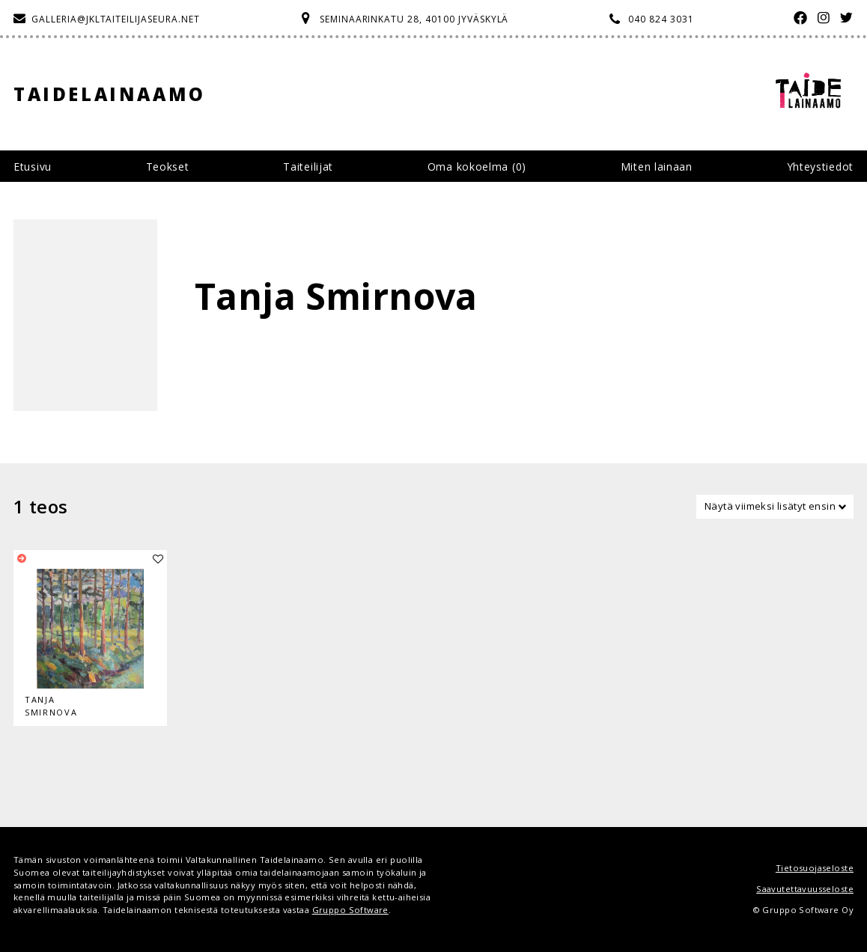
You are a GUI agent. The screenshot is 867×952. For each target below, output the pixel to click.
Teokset (167, 166)
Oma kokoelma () (477, 166)
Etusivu (32, 166)
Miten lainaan (657, 166)
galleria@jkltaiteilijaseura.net (115, 19)
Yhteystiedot (820, 166)
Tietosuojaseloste (815, 867)
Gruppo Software (350, 909)
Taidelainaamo (109, 94)
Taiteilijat (308, 166)
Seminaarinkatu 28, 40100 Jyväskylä (414, 19)
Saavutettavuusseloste (805, 888)
